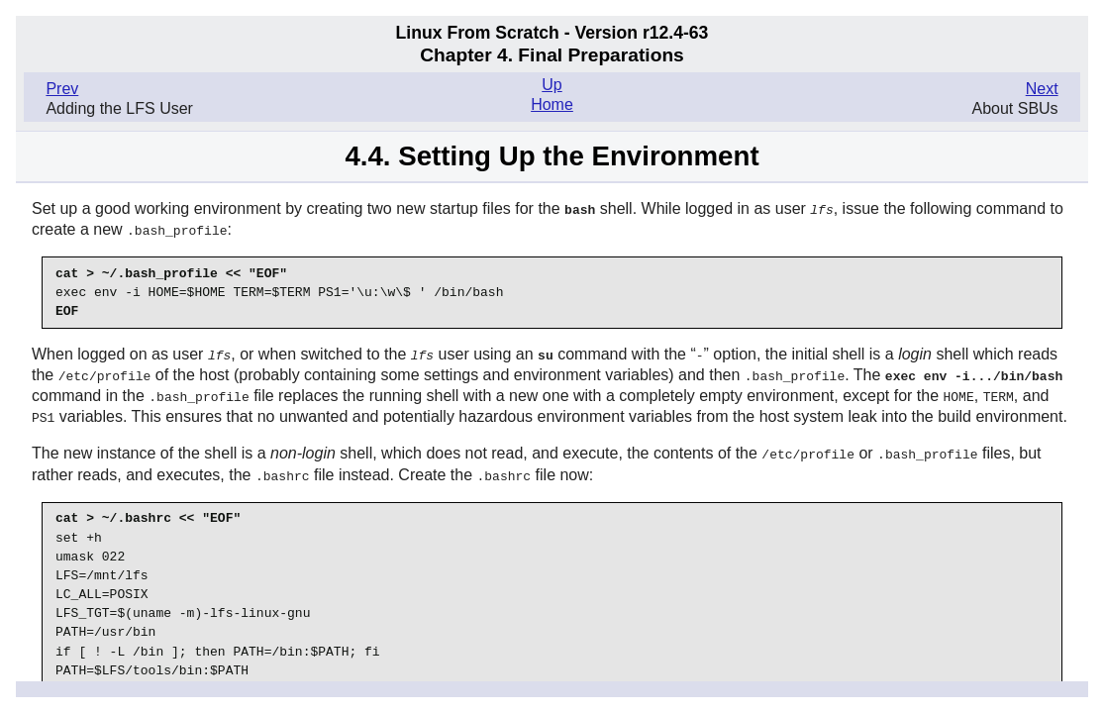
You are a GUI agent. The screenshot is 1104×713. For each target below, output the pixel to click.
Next (1042, 88)
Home (552, 104)
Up (551, 84)
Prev (62, 88)
